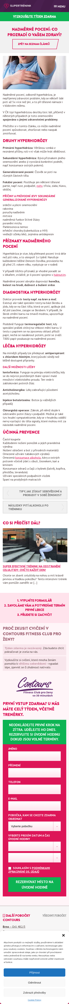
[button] (63, 935)
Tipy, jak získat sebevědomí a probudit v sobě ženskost (40, 493)
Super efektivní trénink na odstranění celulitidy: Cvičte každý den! (32, 568)
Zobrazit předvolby (34, 992)
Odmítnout (34, 982)
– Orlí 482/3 (14, 926)
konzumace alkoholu (28, 457)
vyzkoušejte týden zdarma (34, 16)
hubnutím (60, 275)
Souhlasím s (29, 870)
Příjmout (34, 972)
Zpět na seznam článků (34, 44)
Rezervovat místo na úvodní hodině (34, 884)
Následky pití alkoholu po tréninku (28, 507)
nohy (39, 186)
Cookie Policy (34, 1000)
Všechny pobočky (54, 915)
